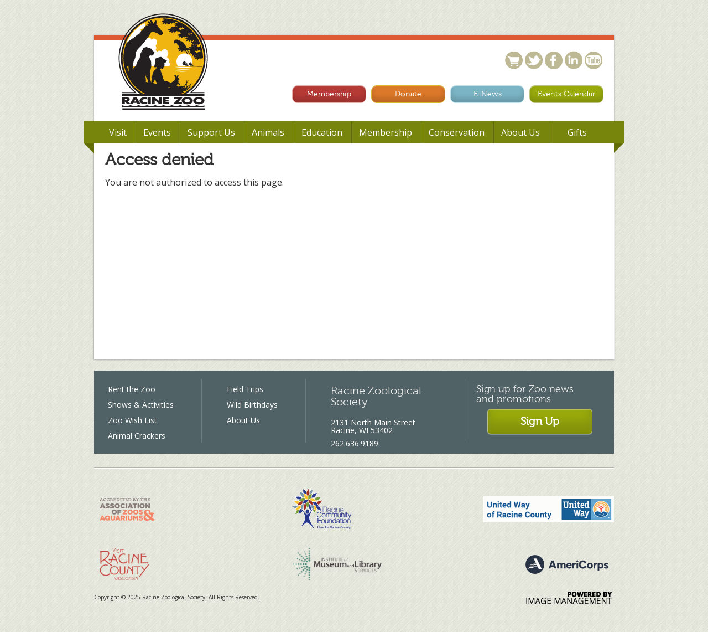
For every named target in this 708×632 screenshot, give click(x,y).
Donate (408, 94)
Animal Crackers (136, 435)
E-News (487, 94)
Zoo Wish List (132, 420)
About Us (243, 420)
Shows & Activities (141, 404)
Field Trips (245, 389)
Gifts (577, 132)
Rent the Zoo (131, 389)
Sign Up (539, 421)
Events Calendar (566, 94)
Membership (329, 94)
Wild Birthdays (252, 404)
